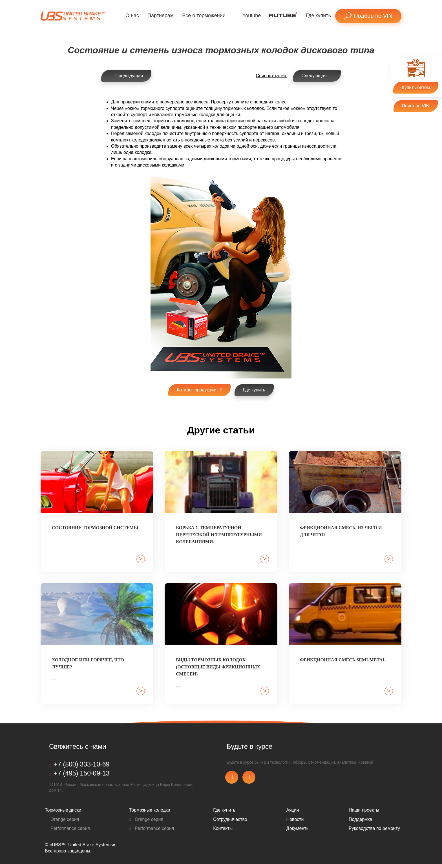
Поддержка (360, 819)
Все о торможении (203, 15)
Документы (298, 828)
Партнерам (160, 15)
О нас (132, 15)
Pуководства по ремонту (374, 828)
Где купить (318, 15)
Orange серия (62, 819)
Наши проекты (364, 810)
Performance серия (67, 828)
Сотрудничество (230, 819)
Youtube (251, 15)
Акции (292, 810)
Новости (295, 819)
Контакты (223, 828)
